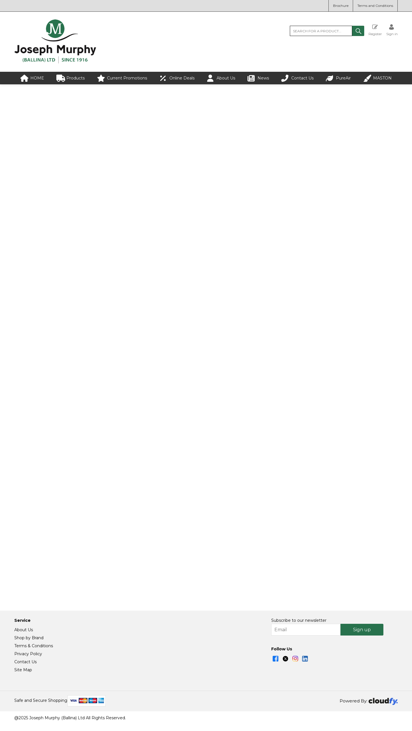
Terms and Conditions (375, 5)
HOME (32, 78)
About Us (221, 78)
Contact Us (297, 78)
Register (375, 30)
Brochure (340, 5)
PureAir (338, 78)
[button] (358, 31)
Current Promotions (122, 78)
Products (70, 78)
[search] (321, 31)
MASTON (377, 78)
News (258, 78)
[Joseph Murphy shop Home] (55, 62)
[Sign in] (392, 30)
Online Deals (177, 78)
